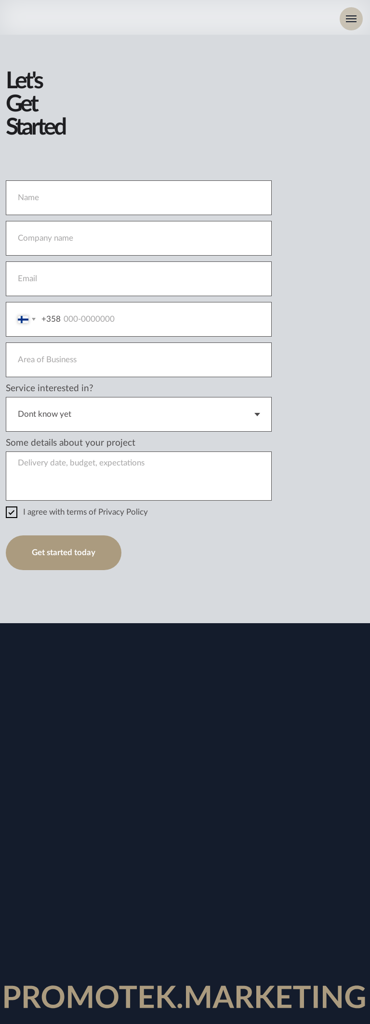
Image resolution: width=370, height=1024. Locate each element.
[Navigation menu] (351, 18)
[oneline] (139, 238)
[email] (139, 278)
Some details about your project (70, 443)
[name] (139, 197)
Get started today (63, 552)
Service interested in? (49, 388)
